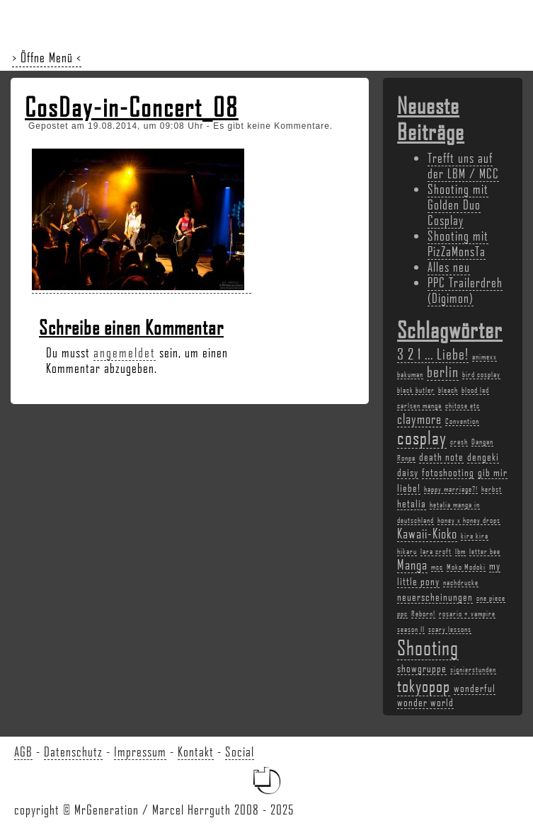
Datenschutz (73, 751)
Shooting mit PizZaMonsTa (458, 243)
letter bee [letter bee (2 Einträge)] (484, 551)
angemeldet (124, 352)
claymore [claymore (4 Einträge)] (419, 419)
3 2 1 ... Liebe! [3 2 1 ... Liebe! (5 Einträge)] (433, 353)
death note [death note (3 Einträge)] (441, 456)
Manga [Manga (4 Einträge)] (412, 564)
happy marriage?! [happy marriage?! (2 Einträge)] (451, 489)
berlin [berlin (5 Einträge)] (443, 371)
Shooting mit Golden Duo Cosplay (458, 204)
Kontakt (196, 751)
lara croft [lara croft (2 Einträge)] (436, 551)
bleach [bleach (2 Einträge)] (448, 390)
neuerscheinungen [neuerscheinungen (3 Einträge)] (435, 596)
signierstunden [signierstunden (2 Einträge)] (473, 669)
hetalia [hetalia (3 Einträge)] (411, 503)
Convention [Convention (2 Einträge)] (462, 421)
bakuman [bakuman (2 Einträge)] (410, 374)
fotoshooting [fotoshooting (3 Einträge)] (448, 472)
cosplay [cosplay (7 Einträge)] (422, 437)
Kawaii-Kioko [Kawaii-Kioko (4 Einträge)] (427, 533)
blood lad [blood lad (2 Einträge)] (475, 390)
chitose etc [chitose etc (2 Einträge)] (462, 405)
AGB (23, 751)
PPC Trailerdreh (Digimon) (465, 290)
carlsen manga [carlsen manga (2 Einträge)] (419, 405)
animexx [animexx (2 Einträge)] (484, 356)
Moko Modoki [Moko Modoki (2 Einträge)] (466, 567)
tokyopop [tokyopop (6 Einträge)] (423, 685)
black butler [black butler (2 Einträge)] (416, 390)
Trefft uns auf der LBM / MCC (463, 165)
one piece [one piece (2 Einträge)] (490, 598)
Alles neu (449, 267)
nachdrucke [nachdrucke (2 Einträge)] (460, 582)
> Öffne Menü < (46, 57)
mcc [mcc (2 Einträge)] (437, 567)
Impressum (140, 751)
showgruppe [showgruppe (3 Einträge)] (422, 668)
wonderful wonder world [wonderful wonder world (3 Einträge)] (446, 694)
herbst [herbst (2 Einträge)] (491, 489)
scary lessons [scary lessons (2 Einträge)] (449, 629)
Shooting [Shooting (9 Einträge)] (428, 647)
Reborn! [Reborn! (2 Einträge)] (423, 613)
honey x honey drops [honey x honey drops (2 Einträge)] (468, 520)
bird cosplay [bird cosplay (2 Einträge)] (481, 374)
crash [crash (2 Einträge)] (459, 441)
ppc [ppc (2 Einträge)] (402, 613)
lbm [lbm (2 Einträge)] (460, 551)
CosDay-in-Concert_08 (132, 107)
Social (239, 751)
